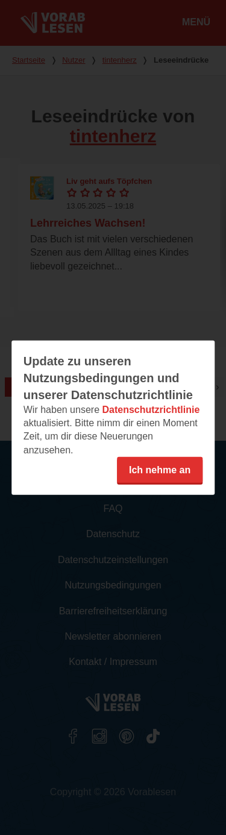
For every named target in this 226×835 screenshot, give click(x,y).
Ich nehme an (159, 470)
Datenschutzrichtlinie (150, 409)
